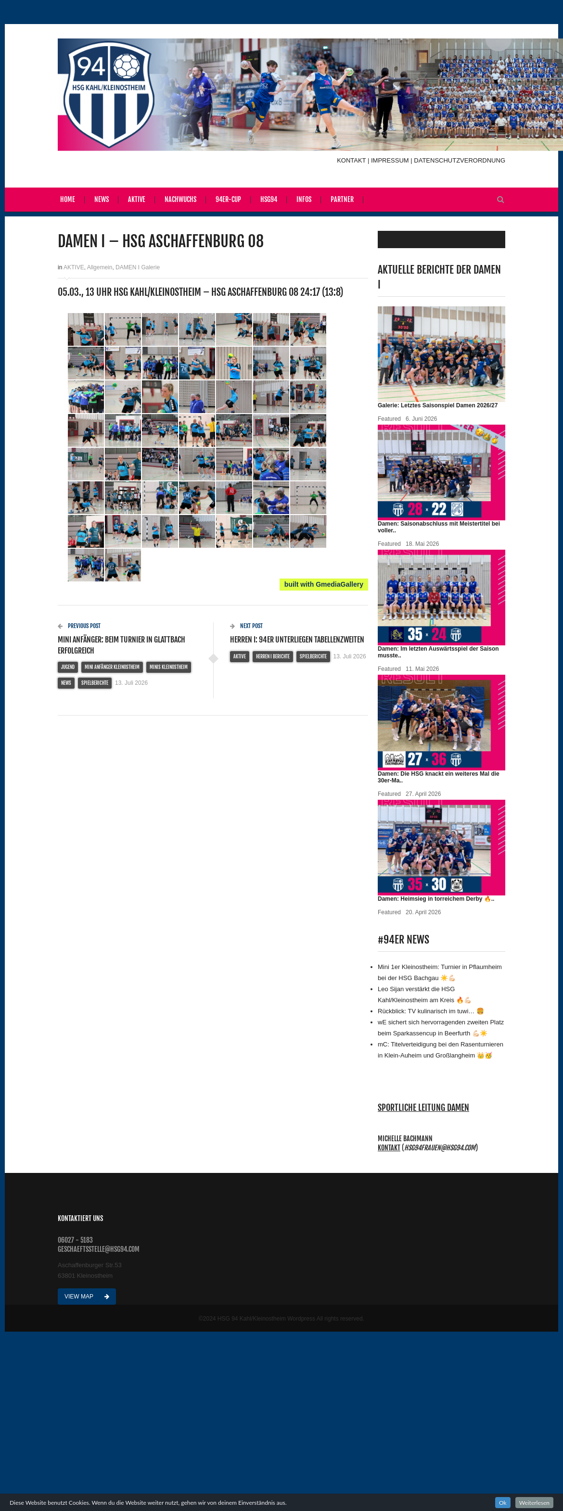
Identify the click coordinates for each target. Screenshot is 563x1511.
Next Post (246, 626)
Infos (303, 199)
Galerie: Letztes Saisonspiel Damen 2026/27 (438, 405)
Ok (503, 1502)
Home (67, 199)
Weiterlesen (534, 1502)
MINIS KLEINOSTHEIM (169, 667)
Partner (342, 199)
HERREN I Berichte (273, 656)
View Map (86, 1296)
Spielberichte (94, 683)
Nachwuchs (180, 199)
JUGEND (68, 667)
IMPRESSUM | (392, 160)
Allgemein (100, 267)
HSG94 (268, 199)
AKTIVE (74, 267)
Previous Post (79, 626)
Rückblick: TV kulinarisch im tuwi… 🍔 (431, 1011)
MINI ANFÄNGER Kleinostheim (112, 667)
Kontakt (389, 1148)
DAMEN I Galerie (137, 267)
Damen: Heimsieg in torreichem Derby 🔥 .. (436, 898)
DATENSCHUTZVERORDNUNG (459, 160)
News (101, 199)
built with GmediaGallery (323, 584)
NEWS (66, 683)
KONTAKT (352, 160)
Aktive (136, 199)
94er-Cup (228, 199)
